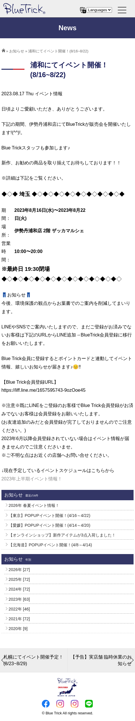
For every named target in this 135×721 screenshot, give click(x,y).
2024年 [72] (19, 589)
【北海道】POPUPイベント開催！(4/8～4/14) (50, 545)
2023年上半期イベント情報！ (31, 478)
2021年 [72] (19, 619)
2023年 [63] (19, 599)
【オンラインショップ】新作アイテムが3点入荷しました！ (62, 535)
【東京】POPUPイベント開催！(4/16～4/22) (49, 515)
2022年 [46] (19, 609)
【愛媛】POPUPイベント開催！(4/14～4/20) (49, 525)
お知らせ (16, 51)
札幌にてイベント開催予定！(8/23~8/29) (33, 660)
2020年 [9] (18, 628)
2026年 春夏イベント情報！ (34, 505)
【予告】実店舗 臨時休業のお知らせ (101, 660)
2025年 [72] (19, 579)
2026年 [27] (19, 569)
